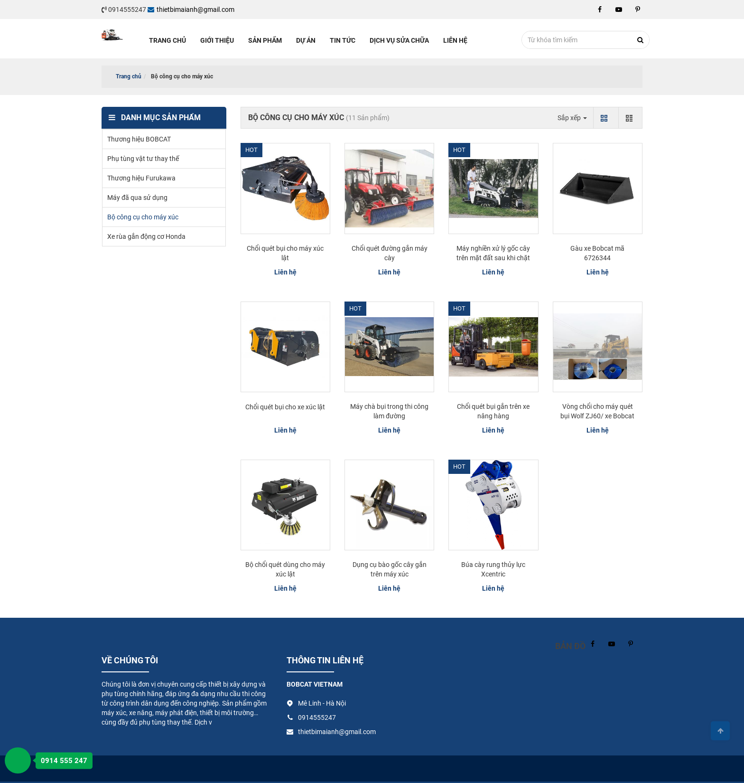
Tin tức (342, 40)
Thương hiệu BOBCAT (139, 139)
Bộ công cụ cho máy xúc (142, 217)
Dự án (306, 40)
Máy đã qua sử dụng (137, 197)
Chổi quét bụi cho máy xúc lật (285, 253)
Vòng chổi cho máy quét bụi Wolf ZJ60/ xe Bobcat (597, 411)
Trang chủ (167, 40)
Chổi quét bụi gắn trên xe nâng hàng (493, 411)
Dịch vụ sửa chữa (399, 40)
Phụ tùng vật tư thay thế (143, 158)
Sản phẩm (265, 40)
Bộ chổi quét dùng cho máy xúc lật (285, 569)
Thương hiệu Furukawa (141, 178)
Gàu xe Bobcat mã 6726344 (597, 253)
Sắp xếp (572, 118)
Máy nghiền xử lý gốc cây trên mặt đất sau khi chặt (493, 253)
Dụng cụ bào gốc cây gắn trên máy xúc (390, 569)
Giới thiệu (217, 40)
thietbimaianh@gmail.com (191, 9)
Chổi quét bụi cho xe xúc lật (285, 407)
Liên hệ (455, 40)
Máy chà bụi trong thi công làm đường (389, 411)
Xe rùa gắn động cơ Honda (146, 236)
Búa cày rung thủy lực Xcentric (493, 569)
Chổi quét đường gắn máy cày (390, 253)
